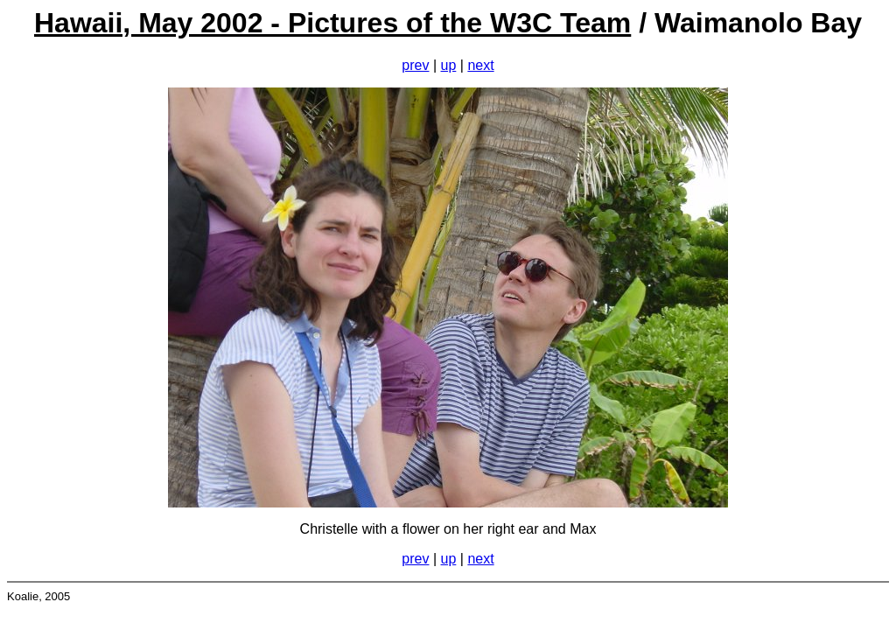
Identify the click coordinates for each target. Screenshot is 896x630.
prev (415, 65)
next (480, 65)
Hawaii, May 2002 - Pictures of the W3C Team (332, 22)
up (449, 65)
